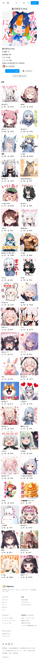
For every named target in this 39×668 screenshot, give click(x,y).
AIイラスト (5, 600)
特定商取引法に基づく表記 (27, 648)
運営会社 (15, 653)
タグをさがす (25, 602)
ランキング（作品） (7, 618)
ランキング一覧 (6, 623)
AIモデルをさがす (26, 605)
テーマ (4, 605)
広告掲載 (4, 653)
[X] (3, 644)
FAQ (25, 650)
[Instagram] (9, 644)
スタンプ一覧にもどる (19, 76)
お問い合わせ (31, 650)
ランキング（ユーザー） (9, 620)
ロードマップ (6, 636)
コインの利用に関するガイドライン (12, 650)
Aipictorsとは (6, 634)
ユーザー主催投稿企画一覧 (28, 625)
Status (10, 653)
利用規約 (4, 648)
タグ (3, 610)
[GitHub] (12, 644)
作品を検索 (24, 600)
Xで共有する (27, 71)
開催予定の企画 (25, 623)
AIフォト (4, 602)
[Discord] (6, 644)
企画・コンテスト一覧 (27, 618)
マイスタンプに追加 (12, 71)
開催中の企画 (25, 620)
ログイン (34, 3)
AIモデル (4, 607)
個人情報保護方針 (14, 648)
